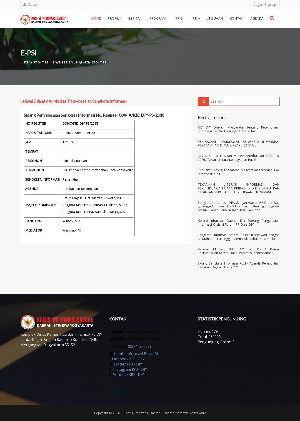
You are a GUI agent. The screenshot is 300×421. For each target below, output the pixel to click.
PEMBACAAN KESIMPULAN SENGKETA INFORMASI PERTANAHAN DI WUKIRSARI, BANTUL (239, 144)
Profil (115, 18)
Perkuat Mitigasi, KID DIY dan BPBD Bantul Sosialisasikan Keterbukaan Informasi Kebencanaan (239, 251)
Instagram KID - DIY (130, 369)
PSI (196, 18)
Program (158, 18)
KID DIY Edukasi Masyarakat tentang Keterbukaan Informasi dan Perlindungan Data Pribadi (239, 129)
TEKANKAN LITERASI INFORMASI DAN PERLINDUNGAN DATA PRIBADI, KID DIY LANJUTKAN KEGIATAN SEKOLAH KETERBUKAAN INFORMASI (239, 188)
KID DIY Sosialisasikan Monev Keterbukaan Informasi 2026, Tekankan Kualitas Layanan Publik (239, 158)
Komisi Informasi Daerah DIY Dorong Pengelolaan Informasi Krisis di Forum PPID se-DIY (239, 223)
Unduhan (215, 18)
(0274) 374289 (140, 346)
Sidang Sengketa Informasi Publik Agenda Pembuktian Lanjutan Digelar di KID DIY (239, 265)
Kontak (236, 18)
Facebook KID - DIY (128, 358)
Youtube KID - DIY (128, 374)
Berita (135, 18)
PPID (180, 18)
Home (96, 18)
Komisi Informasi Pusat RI (136, 353)
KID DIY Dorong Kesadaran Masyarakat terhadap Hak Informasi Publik (239, 172)
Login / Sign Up (265, 4)
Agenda (257, 18)
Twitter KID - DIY (127, 364)
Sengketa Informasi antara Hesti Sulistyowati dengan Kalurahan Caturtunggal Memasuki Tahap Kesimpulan (239, 237)
